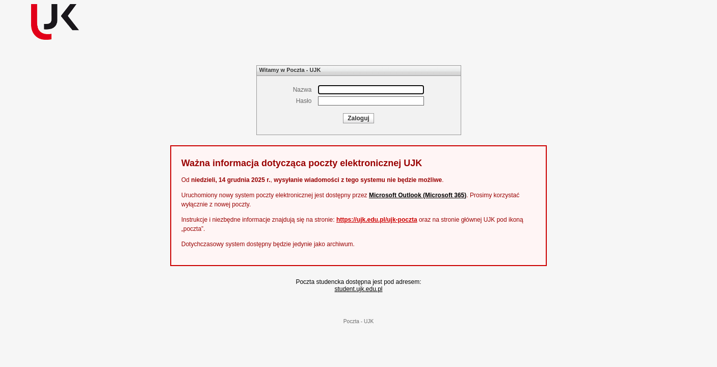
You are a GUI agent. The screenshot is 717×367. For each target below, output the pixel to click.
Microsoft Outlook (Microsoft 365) (417, 195)
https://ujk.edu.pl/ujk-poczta (376, 219)
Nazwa (302, 89)
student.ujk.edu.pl (358, 289)
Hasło (304, 100)
